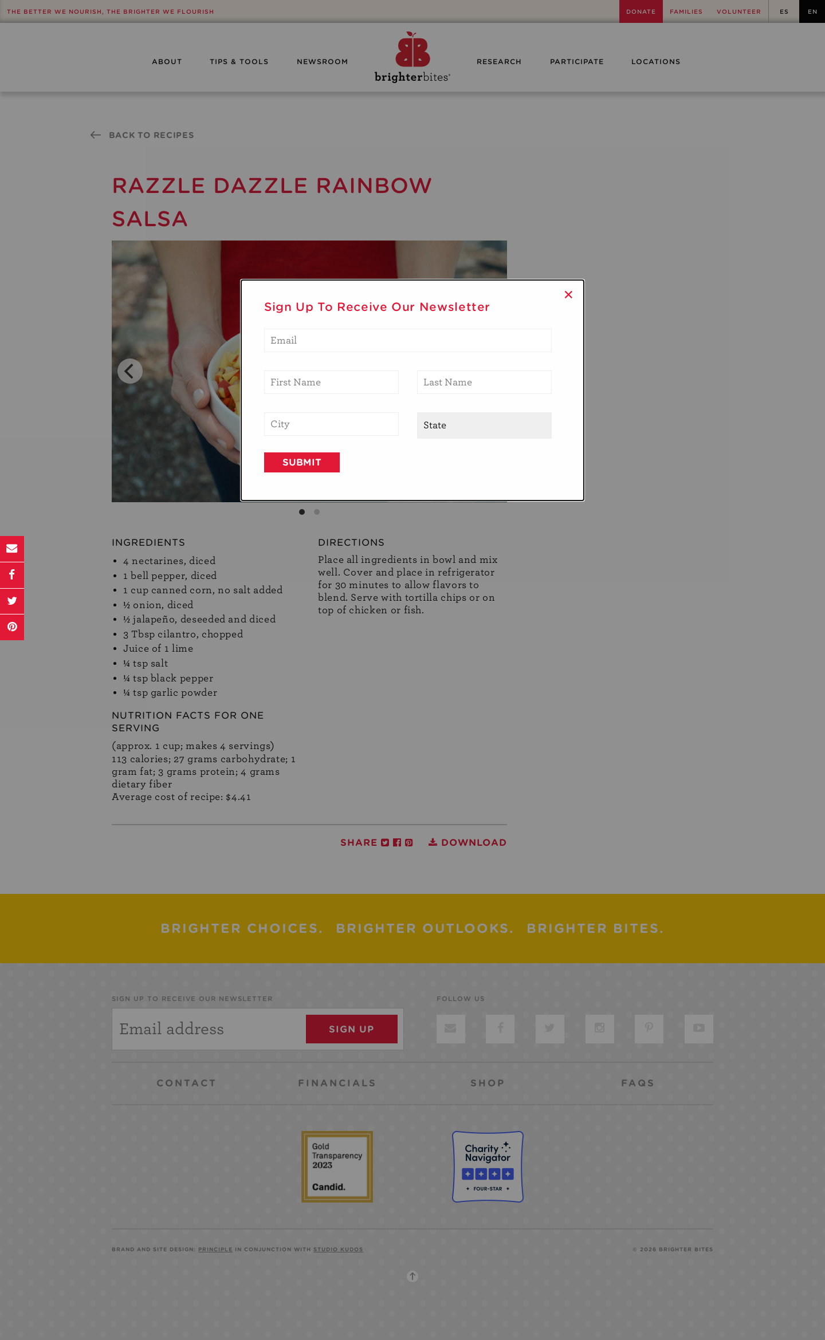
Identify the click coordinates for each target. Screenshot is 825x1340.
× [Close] (568, 294)
